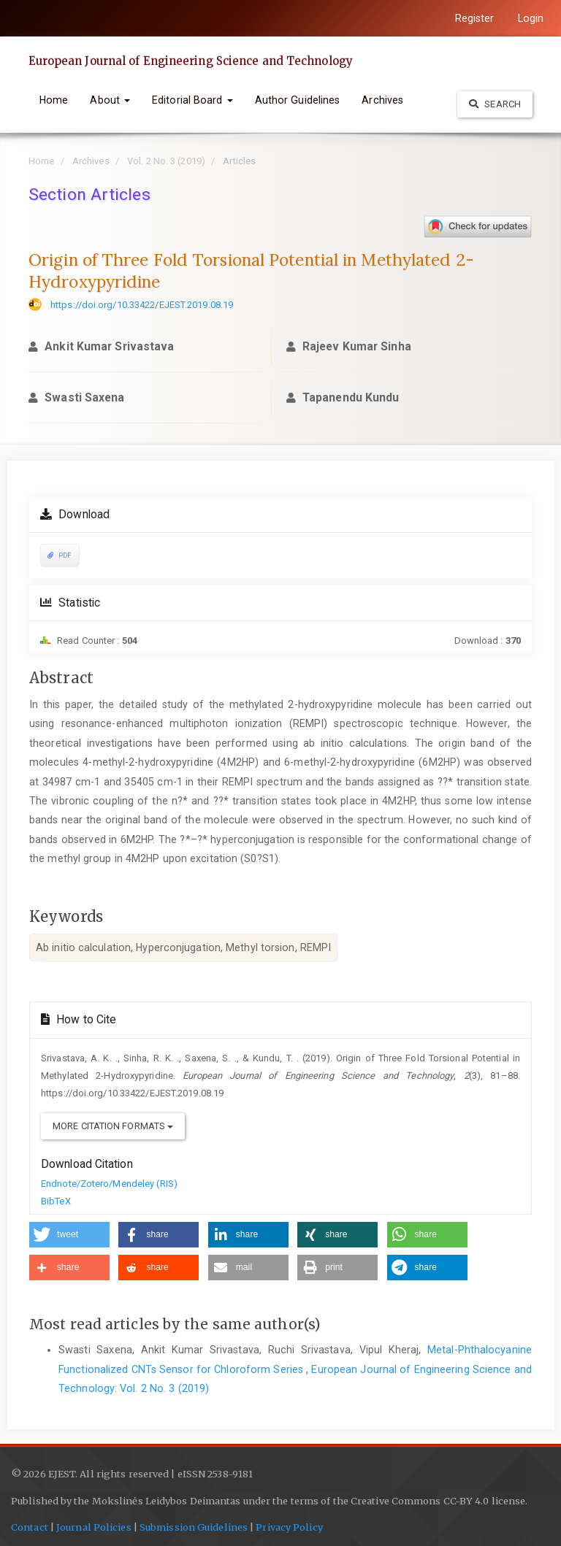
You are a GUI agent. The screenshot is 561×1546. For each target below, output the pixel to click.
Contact (29, 1527)
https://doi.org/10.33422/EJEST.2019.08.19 (141, 304)
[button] (69, 1234)
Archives (382, 100)
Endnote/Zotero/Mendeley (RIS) (109, 1183)
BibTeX (56, 1201)
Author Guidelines (297, 100)
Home (53, 100)
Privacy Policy (289, 1527)
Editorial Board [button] (192, 100)
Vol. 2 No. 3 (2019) (166, 160)
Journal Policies (92, 1527)
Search (495, 104)
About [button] (110, 100)
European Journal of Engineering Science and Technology (190, 61)
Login (531, 18)
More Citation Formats (113, 1125)
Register (475, 18)
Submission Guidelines (194, 1527)
